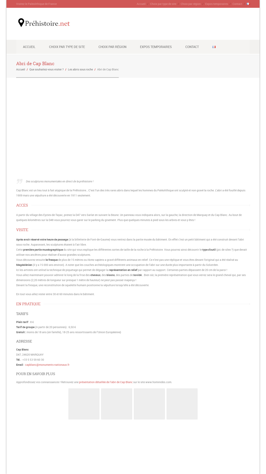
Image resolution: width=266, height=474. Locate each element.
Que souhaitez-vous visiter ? (46, 69)
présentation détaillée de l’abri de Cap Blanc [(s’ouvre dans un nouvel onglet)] (106, 382)
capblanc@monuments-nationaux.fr (47, 365)
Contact (237, 4)
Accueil (141, 4)
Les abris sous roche (80, 69)
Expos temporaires (216, 4)
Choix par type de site (163, 4)
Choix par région (191, 4)
